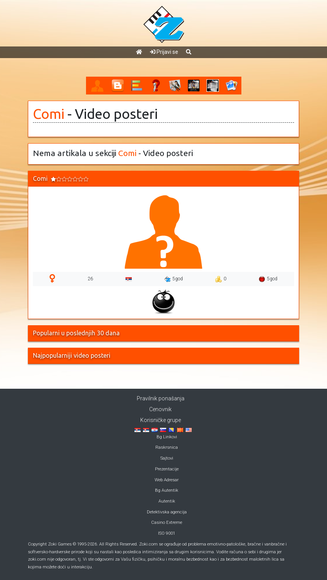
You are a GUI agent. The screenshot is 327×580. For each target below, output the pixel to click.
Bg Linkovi (167, 436)
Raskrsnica (166, 447)
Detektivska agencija (167, 512)
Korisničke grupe (160, 420)
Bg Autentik (166, 490)
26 (90, 278)
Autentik (166, 501)
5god (173, 279)
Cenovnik (160, 409)
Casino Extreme (166, 522)
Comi (48, 114)
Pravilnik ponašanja (160, 398)
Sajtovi (166, 458)
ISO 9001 (166, 533)
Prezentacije (167, 469)
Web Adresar (167, 479)
